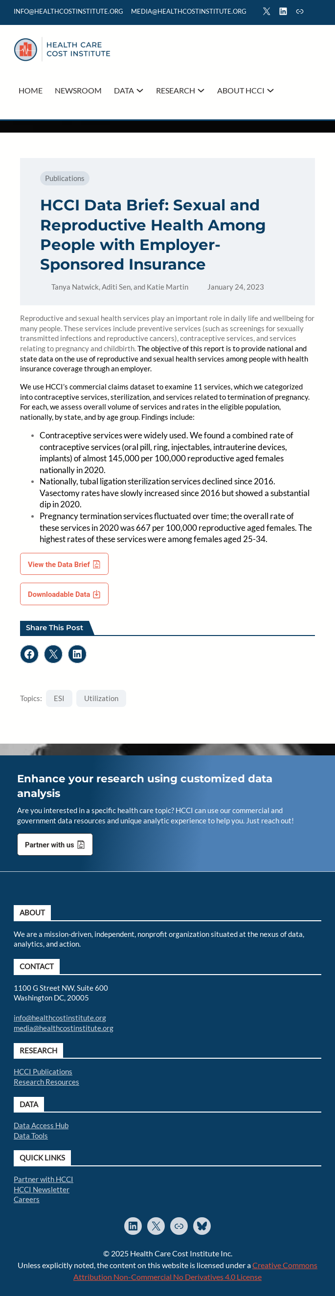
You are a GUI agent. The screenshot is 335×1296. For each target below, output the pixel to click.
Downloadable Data (59, 594)
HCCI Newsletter (41, 1189)
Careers (27, 1199)
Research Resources (46, 1081)
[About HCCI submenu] (270, 90)
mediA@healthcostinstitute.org (188, 11)
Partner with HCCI (43, 1179)
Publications (65, 178)
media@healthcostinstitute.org (63, 1027)
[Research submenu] (201, 90)
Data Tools (31, 1135)
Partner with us (49, 845)
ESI (59, 698)
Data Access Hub (41, 1125)
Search (317, 12)
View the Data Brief (59, 564)
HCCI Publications (43, 1071)
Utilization (101, 698)
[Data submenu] (140, 90)
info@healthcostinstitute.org (68, 11)
